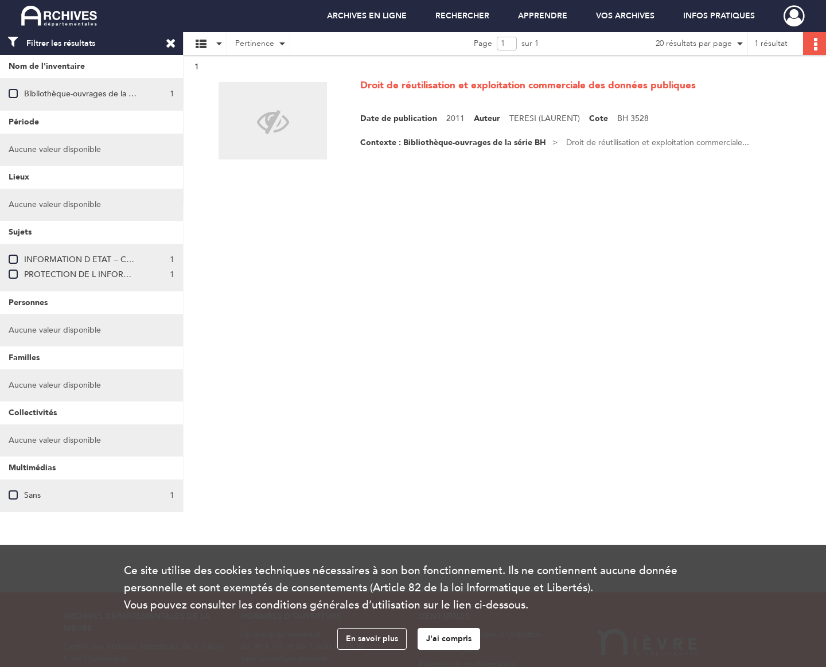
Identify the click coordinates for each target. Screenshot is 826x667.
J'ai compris (449, 638)
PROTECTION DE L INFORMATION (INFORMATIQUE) (124, 274)
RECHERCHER (462, 15)
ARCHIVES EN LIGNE (367, 15)
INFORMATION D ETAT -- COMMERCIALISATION (116, 259)
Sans (32, 495)
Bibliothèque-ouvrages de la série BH (91, 93)
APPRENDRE (542, 15)
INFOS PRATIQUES (719, 15)
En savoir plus (372, 638)
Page (483, 43)
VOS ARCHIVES (625, 15)
